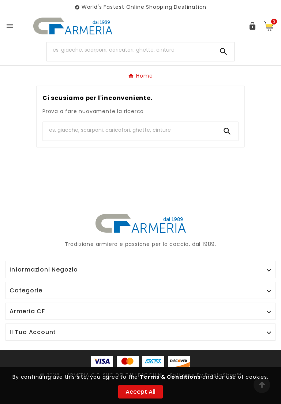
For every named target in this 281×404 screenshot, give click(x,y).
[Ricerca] (130, 50)
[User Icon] (252, 26)
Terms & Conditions (170, 377)
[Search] (223, 51)
